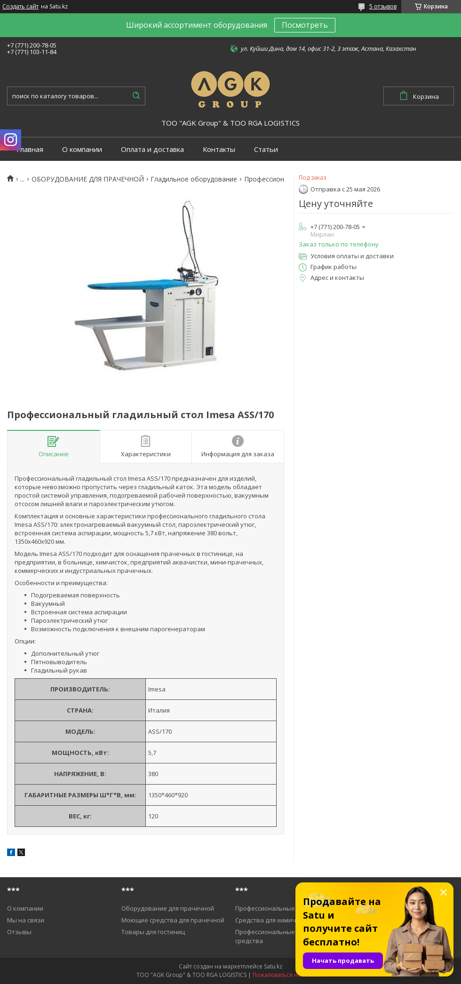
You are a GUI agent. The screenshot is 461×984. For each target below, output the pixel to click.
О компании (82, 149)
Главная (29, 149)
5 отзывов (383, 6)
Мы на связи (25, 920)
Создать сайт (20, 6)
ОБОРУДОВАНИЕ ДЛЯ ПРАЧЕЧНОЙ (88, 179)
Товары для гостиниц (153, 932)
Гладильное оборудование (194, 179)
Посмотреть (305, 25)
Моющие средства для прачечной (172, 920)
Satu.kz (273, 966)
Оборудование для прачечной (167, 908)
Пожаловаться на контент (289, 975)
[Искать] (136, 96)
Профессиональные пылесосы (280, 908)
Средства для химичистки (274, 920)
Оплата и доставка (152, 149)
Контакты (219, 149)
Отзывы (19, 932)
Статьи (266, 149)
